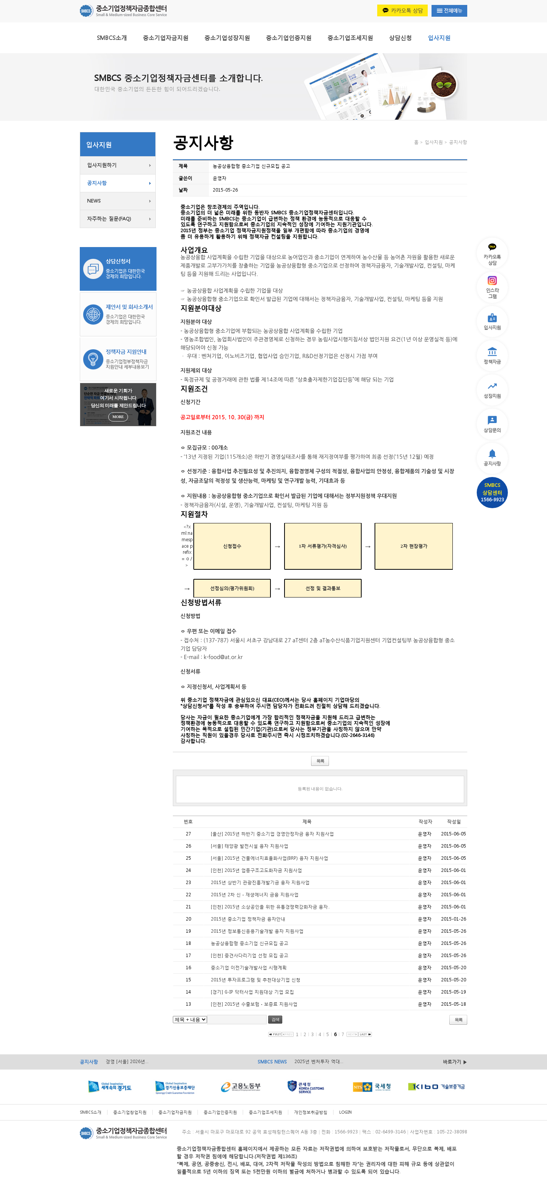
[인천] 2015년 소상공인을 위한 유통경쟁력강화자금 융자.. (270, 907)
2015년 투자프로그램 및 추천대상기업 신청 (255, 980)
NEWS (94, 201)
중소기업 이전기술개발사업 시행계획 (249, 967)
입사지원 (439, 37)
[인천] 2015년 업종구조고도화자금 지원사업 (256, 870)
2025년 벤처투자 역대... (318, 1061)
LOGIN (345, 1112)
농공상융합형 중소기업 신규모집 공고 (249, 943)
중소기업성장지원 (227, 37)
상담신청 (400, 37)
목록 (320, 761)
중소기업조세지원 (350, 37)
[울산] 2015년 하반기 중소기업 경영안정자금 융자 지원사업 (272, 834)
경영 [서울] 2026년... (127, 1061)
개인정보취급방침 (310, 1112)
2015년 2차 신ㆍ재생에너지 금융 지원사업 (255, 894)
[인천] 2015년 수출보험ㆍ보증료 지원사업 (254, 1004)
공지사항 (97, 183)
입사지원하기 (102, 165)
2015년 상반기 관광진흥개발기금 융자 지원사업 (260, 882)
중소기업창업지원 (130, 1112)
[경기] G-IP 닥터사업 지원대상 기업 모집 (252, 992)
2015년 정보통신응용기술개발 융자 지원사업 (257, 931)
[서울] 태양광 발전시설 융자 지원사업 (249, 846)
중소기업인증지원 (288, 37)
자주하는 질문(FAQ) (109, 219)
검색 (275, 1019)
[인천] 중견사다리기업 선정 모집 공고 (249, 955)
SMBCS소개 (112, 37)
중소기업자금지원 (165, 37)
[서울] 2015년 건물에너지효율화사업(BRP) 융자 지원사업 (269, 858)
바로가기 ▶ (455, 1062)
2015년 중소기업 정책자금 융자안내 (248, 919)
